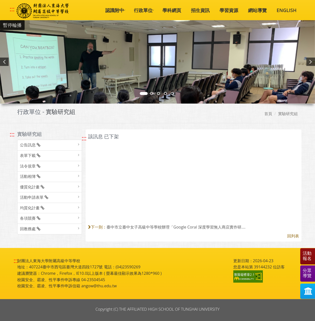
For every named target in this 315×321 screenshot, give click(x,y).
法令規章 (30, 166)
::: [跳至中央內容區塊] (84, 138)
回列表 (293, 236)
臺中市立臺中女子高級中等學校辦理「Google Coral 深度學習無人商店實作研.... (176, 227)
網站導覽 (257, 10)
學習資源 (229, 10)
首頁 (268, 113)
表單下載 (30, 155)
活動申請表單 (34, 197)
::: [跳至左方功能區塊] (12, 134)
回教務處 (30, 228)
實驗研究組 (288, 113)
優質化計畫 (32, 187)
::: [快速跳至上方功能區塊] (12, 9)
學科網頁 (171, 10)
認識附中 (114, 10)
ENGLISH (287, 10)
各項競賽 (30, 218)
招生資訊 (200, 10)
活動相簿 (30, 176)
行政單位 (143, 10)
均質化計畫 (32, 208)
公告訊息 (30, 145)
